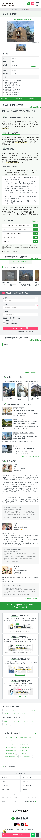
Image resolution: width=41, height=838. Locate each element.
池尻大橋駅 (15, 710)
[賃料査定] (20, 647)
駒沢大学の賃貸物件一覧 (10, 740)
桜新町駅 (6, 713)
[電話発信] (37, 835)
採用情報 (34, 797)
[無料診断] (20, 626)
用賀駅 (15, 713)
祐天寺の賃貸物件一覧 (10, 747)
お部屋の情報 (18, 99)
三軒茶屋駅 (24, 710)
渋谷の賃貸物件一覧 (9, 753)
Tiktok (22, 824)
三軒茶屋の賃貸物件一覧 (25, 737)
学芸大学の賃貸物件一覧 (24, 747)
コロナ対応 (32, 801)
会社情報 (25, 789)
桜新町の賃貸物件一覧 (10, 750)
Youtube (26, 824)
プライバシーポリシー (21, 829)
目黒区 (24, 721)
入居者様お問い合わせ (7, 797)
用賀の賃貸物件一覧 (23, 750)
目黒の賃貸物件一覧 (22, 753)
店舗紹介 (4, 781)
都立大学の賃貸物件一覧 (25, 756)
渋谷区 (15, 721)
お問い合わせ (5, 777)
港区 (33, 721)
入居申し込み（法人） (29, 794)
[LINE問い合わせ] (33, 835)
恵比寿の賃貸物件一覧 (24, 740)
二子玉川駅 (24, 713)
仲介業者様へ (17, 797)
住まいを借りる (27, 777)
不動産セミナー (27, 785)
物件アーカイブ (10, 829)
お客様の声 (25, 781)
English (26, 801)
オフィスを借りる (6, 794)
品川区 (6, 724)
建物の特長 (4, 99)
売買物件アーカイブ (18, 801)
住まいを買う (5, 785)
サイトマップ (31, 829)
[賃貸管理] (20, 691)
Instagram (18, 824)
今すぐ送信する (21, 328)
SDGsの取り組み (6, 804)
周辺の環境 (31, 99)
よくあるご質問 (26, 797)
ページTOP (19, 773)
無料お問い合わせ (32, 3)
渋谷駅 (6, 710)
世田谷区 (6, 721)
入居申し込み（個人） (17, 794)
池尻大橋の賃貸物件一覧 (10, 737)
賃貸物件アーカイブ (6, 801)
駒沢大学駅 (33, 710)
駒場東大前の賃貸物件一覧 (10, 756)
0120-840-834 (28, 3)
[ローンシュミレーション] (20, 669)
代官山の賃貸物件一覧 (10, 744)
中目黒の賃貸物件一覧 (23, 744)
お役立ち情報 (5, 789)
